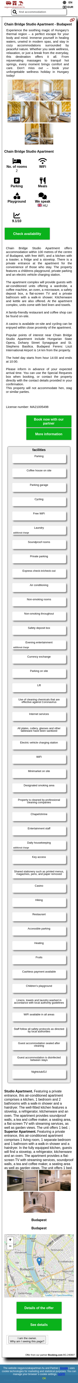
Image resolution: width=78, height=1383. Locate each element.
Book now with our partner (49, 421)
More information (48, 434)
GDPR (61, 1374)
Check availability (27, 234)
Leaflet (48, 1295)
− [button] (10, 1246)
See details (39, 1325)
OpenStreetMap (64, 1295)
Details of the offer (38, 1308)
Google (64, 1368)
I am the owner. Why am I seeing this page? (27, 1340)
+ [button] (10, 1240)
